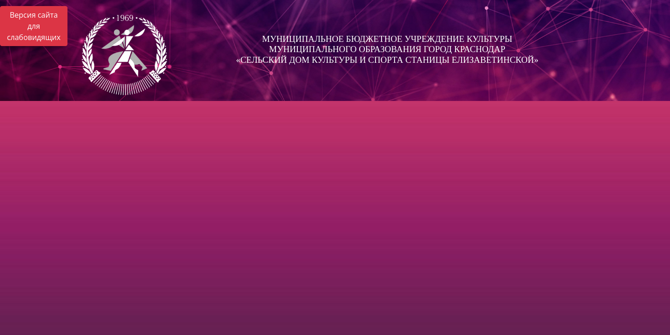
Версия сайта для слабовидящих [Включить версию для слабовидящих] (33, 26)
